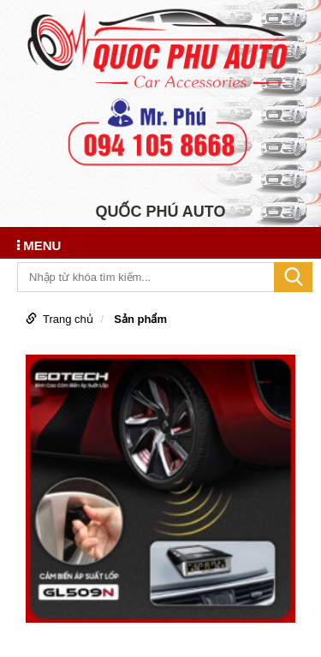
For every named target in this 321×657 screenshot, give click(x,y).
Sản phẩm (140, 319)
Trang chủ (68, 319)
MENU (39, 245)
